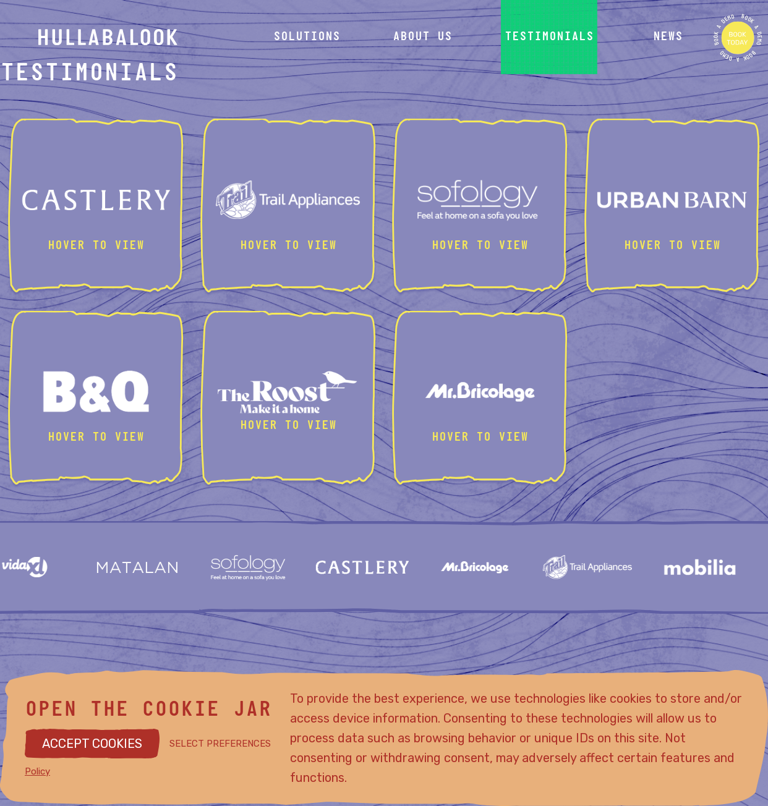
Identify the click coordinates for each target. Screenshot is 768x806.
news (668, 37)
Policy (37, 771)
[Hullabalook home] (131, 37)
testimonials (549, 37)
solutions (306, 37)
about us (422, 37)
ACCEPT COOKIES (92, 743)
